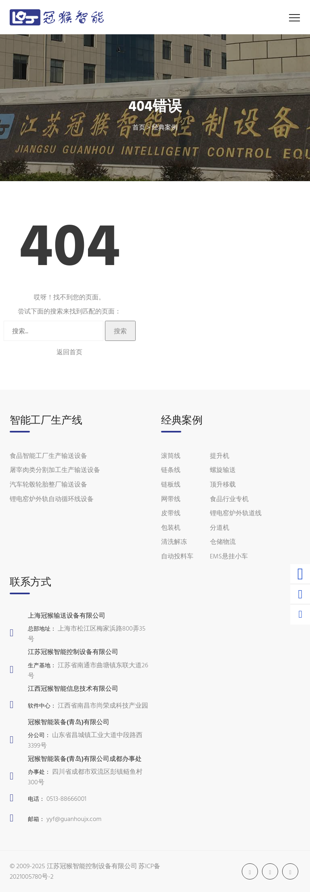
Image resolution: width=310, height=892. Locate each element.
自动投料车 (177, 556)
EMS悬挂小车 (229, 556)
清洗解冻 (174, 541)
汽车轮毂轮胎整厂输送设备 (48, 484)
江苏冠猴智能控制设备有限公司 (92, 866)
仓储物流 (223, 541)
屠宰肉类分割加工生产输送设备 (55, 469)
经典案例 (165, 127)
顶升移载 (223, 484)
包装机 (170, 527)
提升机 (219, 455)
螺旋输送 (223, 469)
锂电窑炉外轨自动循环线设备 (52, 498)
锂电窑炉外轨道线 (236, 513)
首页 (138, 127)
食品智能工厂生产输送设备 (48, 455)
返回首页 (69, 352)
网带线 (170, 498)
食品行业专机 (229, 498)
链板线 (170, 484)
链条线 (170, 469)
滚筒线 (170, 455)
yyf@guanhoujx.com (74, 818)
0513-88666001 (66, 798)
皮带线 (170, 513)
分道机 (219, 527)
